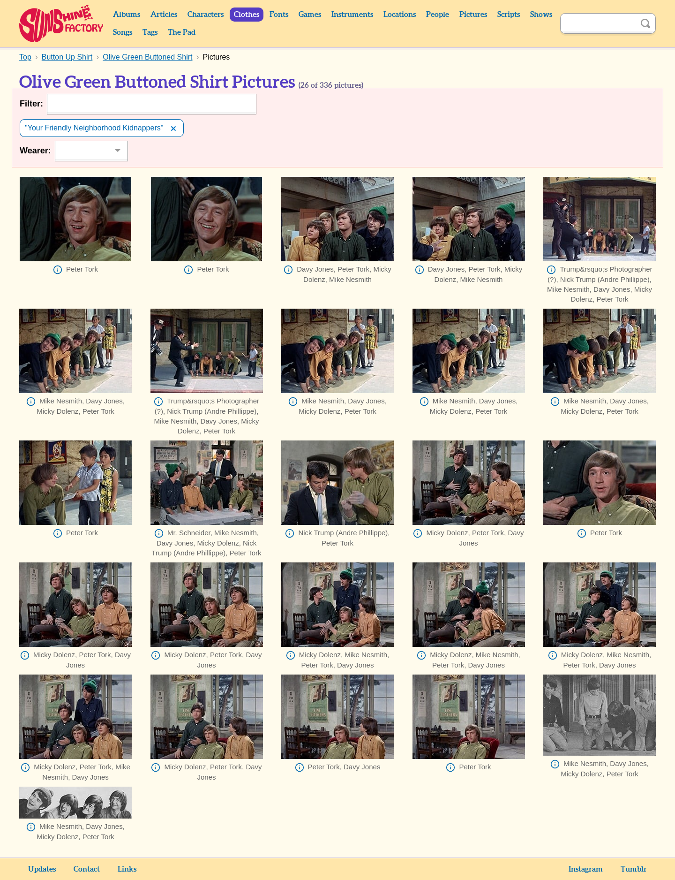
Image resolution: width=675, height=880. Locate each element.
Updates (42, 869)
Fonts (279, 14)
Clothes (246, 14)
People (437, 14)
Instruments (352, 14)
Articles (163, 14)
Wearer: (35, 150)
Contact (87, 869)
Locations (399, 14)
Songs (122, 32)
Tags (150, 32)
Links (127, 869)
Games (310, 14)
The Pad (181, 32)
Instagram (586, 869)
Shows (541, 14)
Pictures (473, 14)
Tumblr (634, 869)
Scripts (508, 14)
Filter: (31, 103)
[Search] (597, 23)
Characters (206, 14)
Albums (126, 14)
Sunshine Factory (61, 23)
